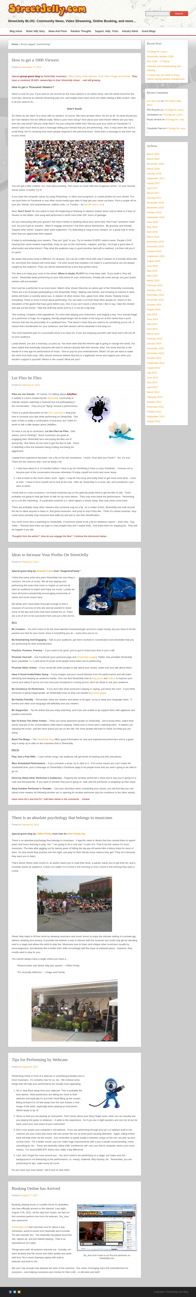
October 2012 (154, 411)
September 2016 (155, 217)
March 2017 (153, 193)
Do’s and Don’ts (56, 412)
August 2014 (153, 309)
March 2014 (153, 333)
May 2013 (152, 382)
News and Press (57, 31)
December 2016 (155, 202)
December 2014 (155, 295)
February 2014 (154, 338)
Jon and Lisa (154, 101)
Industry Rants (130, 31)
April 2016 (152, 232)
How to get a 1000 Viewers (35, 60)
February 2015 (154, 285)
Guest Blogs (148, 31)
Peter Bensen (90, 76)
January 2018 (154, 173)
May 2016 (152, 227)
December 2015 (155, 241)
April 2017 (152, 188)
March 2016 (153, 236)
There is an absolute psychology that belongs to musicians (62, 817)
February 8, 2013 (30, 562)
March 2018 (153, 168)
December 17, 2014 (31, 67)
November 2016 (155, 207)
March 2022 (153, 154)
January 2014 (154, 343)
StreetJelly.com (20, 1227)
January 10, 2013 (30, 824)
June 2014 (152, 319)
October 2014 (154, 304)
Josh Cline (104, 76)
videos (111, 678)
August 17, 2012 (30, 1195)
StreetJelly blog (45, 739)
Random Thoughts (81, 31)
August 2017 (153, 183)
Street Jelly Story (35, 31)
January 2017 (154, 197)
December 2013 (155, 348)
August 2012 (153, 421)
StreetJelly (53, 398)
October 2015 (154, 251)
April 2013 (152, 387)
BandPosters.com (93, 204)
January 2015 (154, 290)
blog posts (97, 678)
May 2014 (152, 324)
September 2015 (155, 256)
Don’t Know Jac (76, 833)
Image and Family (120, 76)
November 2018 (155, 163)
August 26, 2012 (30, 1067)
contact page (98, 693)
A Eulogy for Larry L (157, 51)
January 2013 (154, 402)
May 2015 (152, 270)
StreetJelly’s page (86, 657)
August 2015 (153, 261)
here (31, 661)
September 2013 (155, 363)
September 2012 (155, 416)
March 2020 (153, 159)
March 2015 (153, 280)
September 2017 (155, 178)
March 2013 (153, 392)
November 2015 (155, 246)
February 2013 (154, 397)
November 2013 (155, 353)
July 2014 (152, 314)
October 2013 (154, 358)
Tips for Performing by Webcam (40, 1059)
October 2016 (154, 212)
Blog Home (16, 31)
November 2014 (155, 299)
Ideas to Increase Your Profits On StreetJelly (50, 554)
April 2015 (152, 275)
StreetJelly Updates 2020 (160, 56)
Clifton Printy (74, 76)
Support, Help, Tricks (106, 31)
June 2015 (152, 266)
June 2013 (152, 377)
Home (15, 44)
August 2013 (153, 367)
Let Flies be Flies (27, 377)
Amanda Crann (44, 571)
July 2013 (152, 372)
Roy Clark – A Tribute (158, 61)
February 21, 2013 (31, 385)
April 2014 (152, 329)
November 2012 (155, 406)
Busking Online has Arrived (36, 1188)
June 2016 (152, 222)
